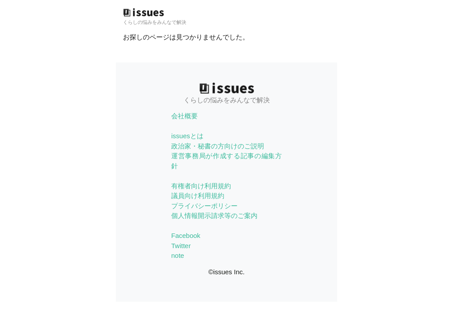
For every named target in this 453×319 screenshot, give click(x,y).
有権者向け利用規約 (201, 186)
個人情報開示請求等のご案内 (214, 215)
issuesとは (187, 136)
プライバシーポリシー (204, 206)
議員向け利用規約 (197, 195)
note (177, 255)
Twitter (181, 245)
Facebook (185, 235)
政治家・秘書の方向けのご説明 (217, 146)
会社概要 (184, 116)
